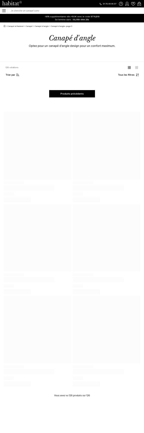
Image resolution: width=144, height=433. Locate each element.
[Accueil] (4, 26)
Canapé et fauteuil (15, 26)
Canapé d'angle (42, 26)
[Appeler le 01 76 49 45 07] (107, 4)
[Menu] (3, 10)
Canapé (29, 26)
